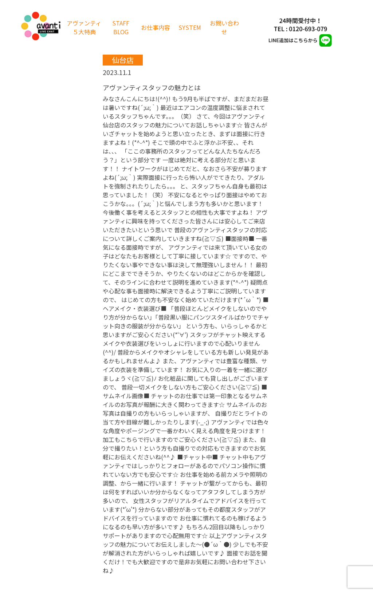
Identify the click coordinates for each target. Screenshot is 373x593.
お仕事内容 (155, 27)
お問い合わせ (224, 27)
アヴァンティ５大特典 (84, 27)
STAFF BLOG (120, 27)
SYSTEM (189, 27)
